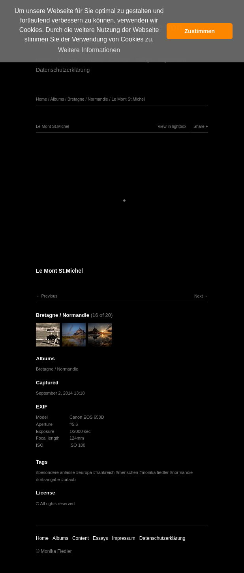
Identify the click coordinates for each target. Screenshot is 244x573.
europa (85, 472)
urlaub (69, 479)
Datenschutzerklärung (63, 70)
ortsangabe (49, 479)
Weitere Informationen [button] (89, 50)
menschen (128, 472)
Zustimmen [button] (199, 31)
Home (41, 99)
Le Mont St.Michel (128, 99)
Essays (100, 538)
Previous (49, 296)
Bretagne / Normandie (88, 99)
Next (198, 296)
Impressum (123, 538)
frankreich (105, 472)
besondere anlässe (56, 472)
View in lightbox (172, 126)
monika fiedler (155, 472)
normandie (182, 472)
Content (80, 538)
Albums (57, 99)
